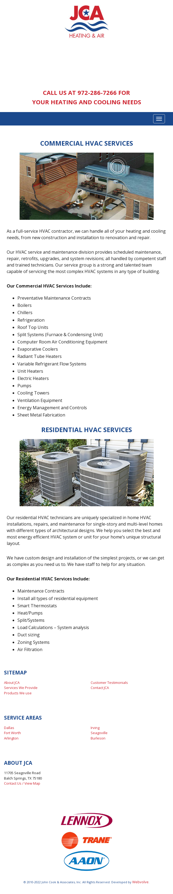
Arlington (11, 738)
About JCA (12, 682)
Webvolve (140, 881)
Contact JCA (100, 687)
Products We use (18, 693)
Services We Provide (21, 687)
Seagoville (99, 732)
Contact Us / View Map (22, 783)
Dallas (9, 727)
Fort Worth (12, 732)
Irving (95, 727)
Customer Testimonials (109, 682)
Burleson (98, 738)
